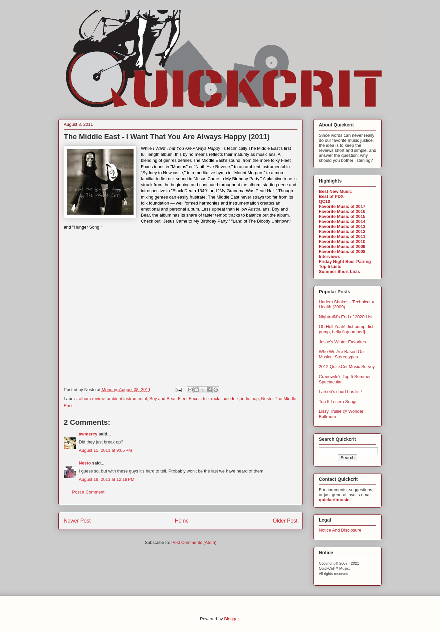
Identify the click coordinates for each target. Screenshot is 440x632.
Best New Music (335, 191)
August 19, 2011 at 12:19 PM (107, 479)
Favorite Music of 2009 (342, 246)
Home (182, 521)
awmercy (88, 433)
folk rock (211, 398)
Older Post (285, 521)
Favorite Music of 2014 (342, 221)
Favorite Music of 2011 (342, 236)
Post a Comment (88, 492)
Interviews (329, 256)
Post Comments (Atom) (193, 542)
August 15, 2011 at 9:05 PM (105, 450)
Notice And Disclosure (340, 530)
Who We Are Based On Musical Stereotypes (341, 354)
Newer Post (77, 521)
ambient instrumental (127, 398)
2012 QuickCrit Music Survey (347, 366)
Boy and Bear (163, 398)
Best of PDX (331, 196)
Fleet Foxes (189, 398)
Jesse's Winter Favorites (342, 341)
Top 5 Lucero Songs (338, 401)
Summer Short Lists (339, 271)
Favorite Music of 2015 (342, 216)
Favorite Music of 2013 (342, 226)
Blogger (231, 618)
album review (91, 398)
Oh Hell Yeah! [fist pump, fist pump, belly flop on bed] (346, 329)
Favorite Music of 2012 (342, 231)
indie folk (230, 398)
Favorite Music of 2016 (342, 211)
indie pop (250, 398)
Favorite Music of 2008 (342, 251)
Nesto (266, 398)
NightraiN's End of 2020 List (346, 316)
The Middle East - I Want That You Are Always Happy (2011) (167, 136)
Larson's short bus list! (340, 391)
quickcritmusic (334, 499)
